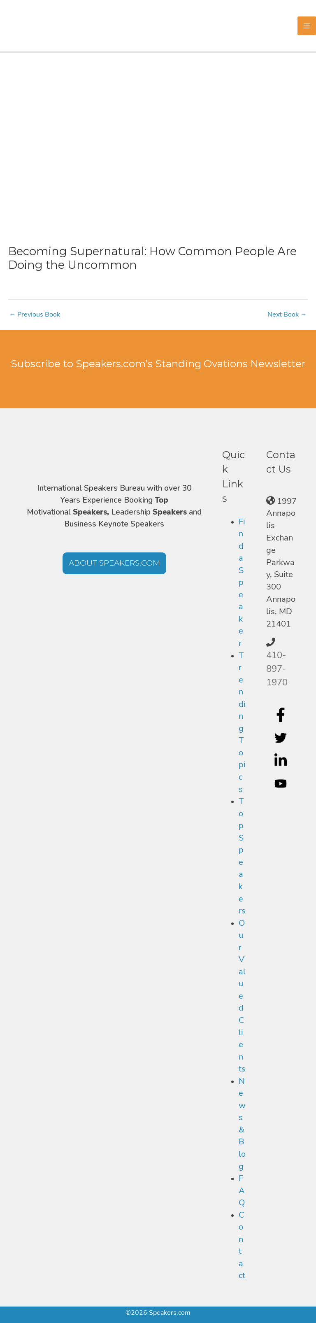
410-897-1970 (277, 669)
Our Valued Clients (242, 996)
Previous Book (34, 314)
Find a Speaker (242, 582)
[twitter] (281, 737)
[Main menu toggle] (306, 25)
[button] (114, 563)
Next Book (287, 314)
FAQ (242, 1190)
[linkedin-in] (281, 761)
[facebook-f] (281, 714)
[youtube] (281, 784)
